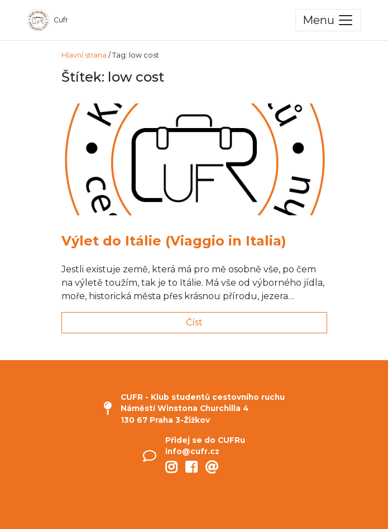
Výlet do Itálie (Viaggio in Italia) (173, 241)
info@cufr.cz (192, 451)
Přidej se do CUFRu (205, 440)
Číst (194, 322)
